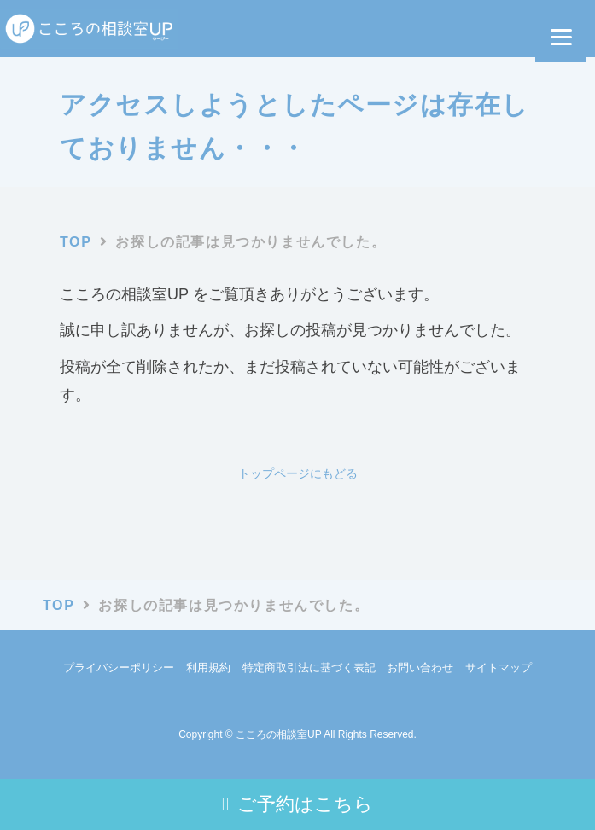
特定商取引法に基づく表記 (309, 667)
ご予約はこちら (297, 804)
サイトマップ (498, 667)
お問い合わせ (420, 667)
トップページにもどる (298, 473)
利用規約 (208, 667)
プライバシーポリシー (118, 667)
